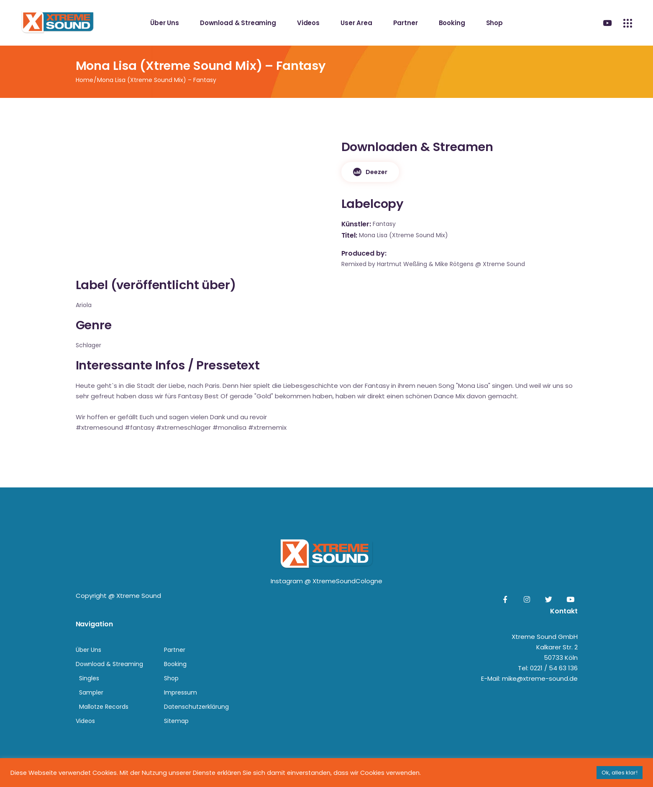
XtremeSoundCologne (347, 581)
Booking (175, 664)
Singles (89, 678)
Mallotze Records (103, 706)
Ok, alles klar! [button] (620, 773)
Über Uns (88, 650)
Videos (85, 721)
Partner (174, 650)
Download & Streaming (109, 664)
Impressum (180, 692)
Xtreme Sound (138, 595)
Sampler (91, 692)
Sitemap (176, 721)
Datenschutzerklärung (196, 706)
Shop (171, 678)
